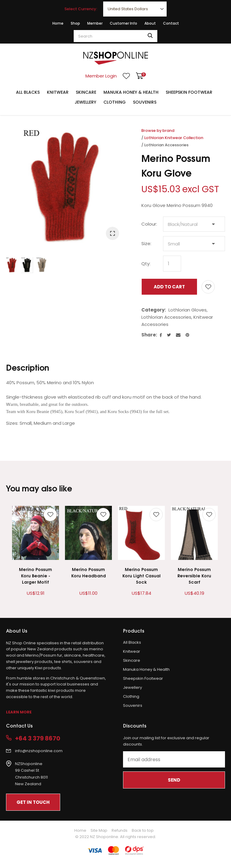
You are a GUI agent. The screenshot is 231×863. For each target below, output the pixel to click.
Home (57, 23)
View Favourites (126, 76)
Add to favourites (50, 514)
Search (150, 36)
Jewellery (85, 102)
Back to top (143, 830)
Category (153, 310)
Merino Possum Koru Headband (88, 572)
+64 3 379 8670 (37, 738)
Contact (171, 23)
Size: (146, 243)
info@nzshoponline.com (39, 751)
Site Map (99, 830)
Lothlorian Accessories (166, 144)
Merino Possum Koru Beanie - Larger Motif (35, 575)
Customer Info (123, 23)
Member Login (101, 76)
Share (148, 335)
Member (95, 23)
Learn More (19, 712)
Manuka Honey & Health (131, 92)
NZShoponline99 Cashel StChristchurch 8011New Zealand (31, 774)
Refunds (120, 830)
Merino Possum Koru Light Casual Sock (141, 575)
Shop (75, 23)
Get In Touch (33, 802)
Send (174, 780)
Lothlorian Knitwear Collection (173, 137)
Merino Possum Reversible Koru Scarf (194, 575)
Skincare (86, 92)
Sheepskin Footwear (189, 92)
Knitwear (58, 92)
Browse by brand (157, 130)
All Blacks (28, 92)
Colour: (149, 224)
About (150, 23)
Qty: (145, 263)
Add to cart (169, 287)
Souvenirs (144, 102)
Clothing (114, 102)
